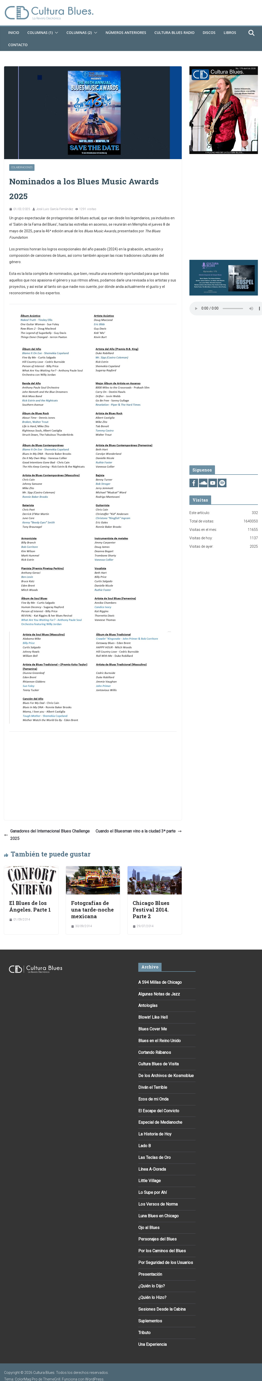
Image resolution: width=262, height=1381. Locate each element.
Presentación (150, 1274)
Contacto (18, 44)
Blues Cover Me (152, 1029)
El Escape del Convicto (158, 1110)
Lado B (144, 1145)
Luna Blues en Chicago (158, 1215)
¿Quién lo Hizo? (152, 1297)
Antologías (147, 1005)
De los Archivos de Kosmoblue (166, 1075)
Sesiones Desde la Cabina (162, 1309)
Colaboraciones (21, 167)
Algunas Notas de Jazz (159, 994)
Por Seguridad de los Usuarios (165, 1262)
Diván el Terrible (152, 1087)
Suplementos (150, 1321)
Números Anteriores (126, 32)
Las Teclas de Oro (154, 1157)
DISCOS (209, 32)
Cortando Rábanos (154, 1052)
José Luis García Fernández (54, 209)
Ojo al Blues (149, 1227)
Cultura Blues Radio (174, 32)
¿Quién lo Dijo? (151, 1286)
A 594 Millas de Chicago (160, 982)
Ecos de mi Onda (153, 1099)
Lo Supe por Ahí (152, 1192)
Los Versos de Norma (158, 1204)
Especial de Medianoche (160, 1122)
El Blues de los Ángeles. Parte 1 (30, 906)
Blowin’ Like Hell (153, 1017)
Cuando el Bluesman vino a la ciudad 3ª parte (139, 831)
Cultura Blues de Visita (158, 1064)
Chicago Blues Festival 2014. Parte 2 (151, 909)
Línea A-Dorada (152, 1169)
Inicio (13, 32)
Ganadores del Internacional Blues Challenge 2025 (47, 835)
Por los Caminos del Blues (162, 1250)
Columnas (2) (79, 32)
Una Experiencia (152, 1344)
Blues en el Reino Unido (159, 1040)
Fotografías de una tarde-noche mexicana (92, 909)
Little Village (149, 1180)
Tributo (144, 1332)
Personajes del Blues (157, 1239)
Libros (230, 32)
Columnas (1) (40, 32)
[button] (55, 32)
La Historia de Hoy (155, 1134)
